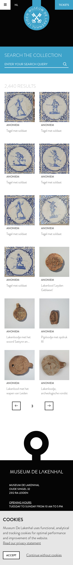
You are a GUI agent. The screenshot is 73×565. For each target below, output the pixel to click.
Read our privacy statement (22, 543)
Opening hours (20, 502)
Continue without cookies (44, 555)
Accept (11, 555)
